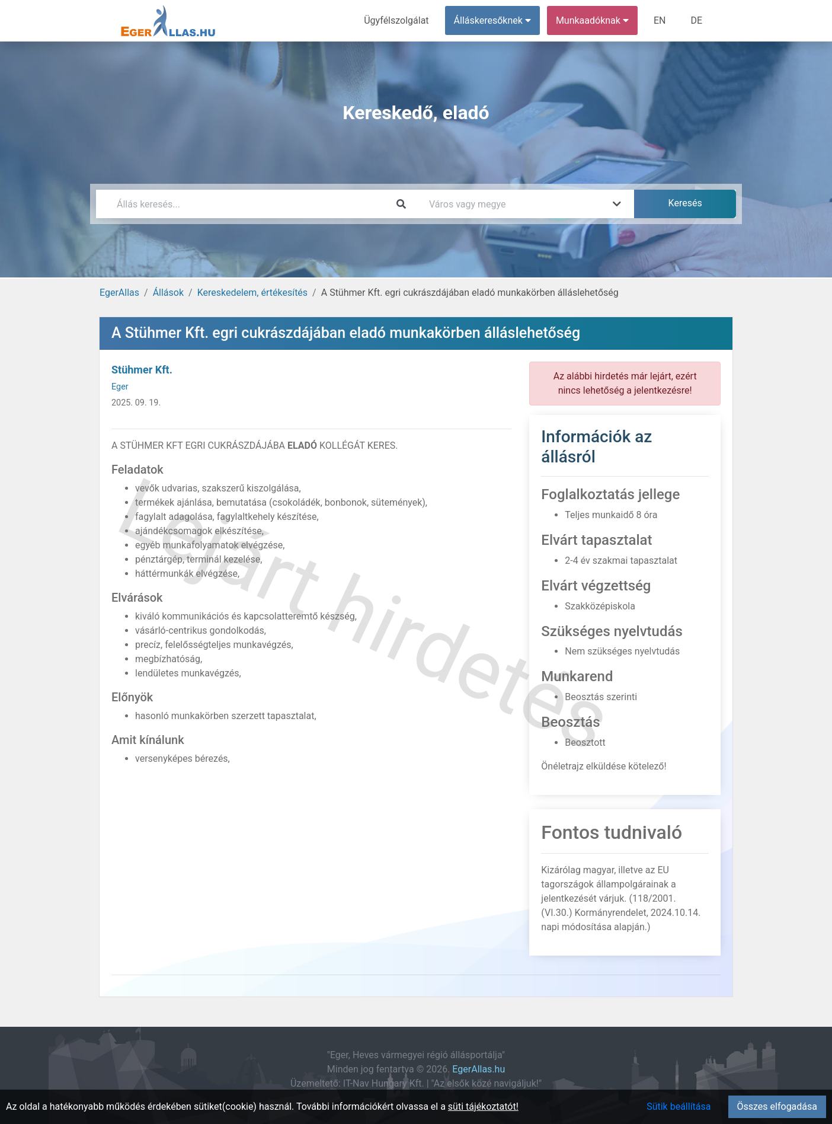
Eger (120, 387)
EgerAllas (119, 292)
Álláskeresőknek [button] (492, 20)
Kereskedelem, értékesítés (252, 292)
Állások (168, 292)
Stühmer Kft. (141, 369)
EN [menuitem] (660, 20)
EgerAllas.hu (478, 1069)
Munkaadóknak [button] (592, 20)
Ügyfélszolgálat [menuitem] (396, 20)
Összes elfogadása (777, 1106)
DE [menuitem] (696, 20)
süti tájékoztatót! (483, 1106)
